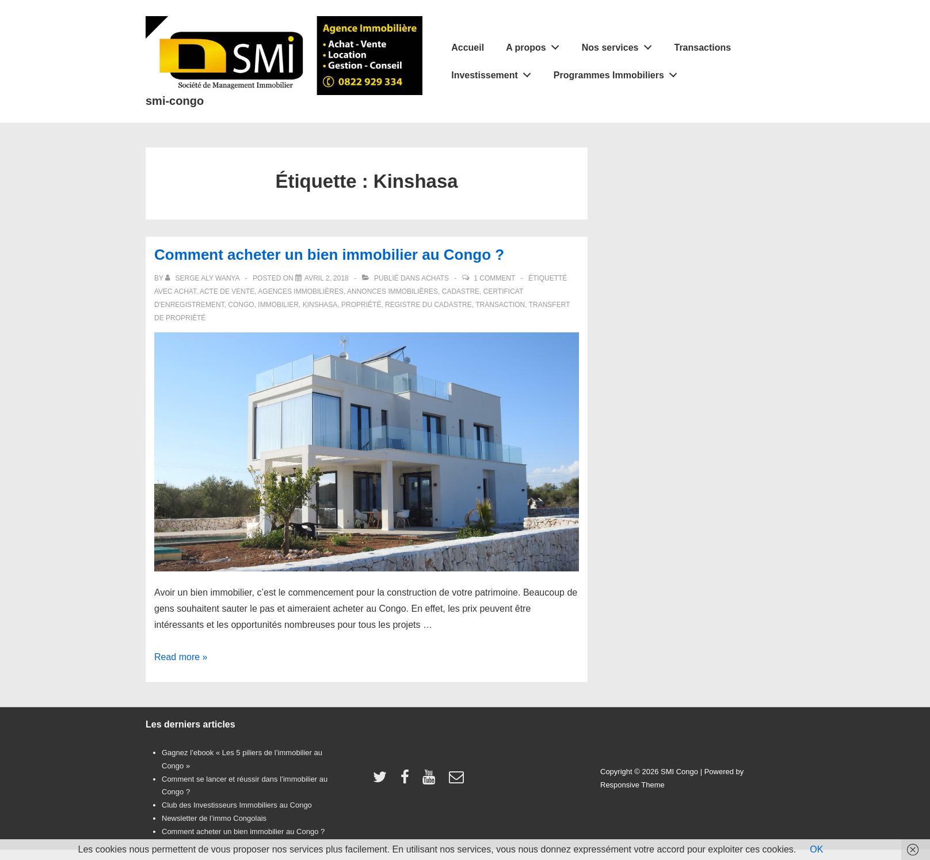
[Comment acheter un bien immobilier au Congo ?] (326, 278)
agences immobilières (301, 291)
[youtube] (431, 780)
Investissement (494, 72)
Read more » (181, 657)
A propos (535, 44)
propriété (361, 305)
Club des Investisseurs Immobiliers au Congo (237, 805)
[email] (458, 780)
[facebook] (407, 780)
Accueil (467, 47)
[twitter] (382, 780)
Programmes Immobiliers (619, 72)
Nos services (620, 44)
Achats (435, 278)
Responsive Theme (632, 785)
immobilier (278, 305)
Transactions (702, 47)
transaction (500, 305)
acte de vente (227, 291)
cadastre (460, 291)
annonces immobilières (392, 291)
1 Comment (494, 278)
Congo (241, 305)
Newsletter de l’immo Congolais (214, 818)
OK (816, 849)
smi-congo (175, 100)
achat (185, 291)
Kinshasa (320, 305)
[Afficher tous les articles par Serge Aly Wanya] (203, 278)
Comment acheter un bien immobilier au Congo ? (329, 254)
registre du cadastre (428, 305)
